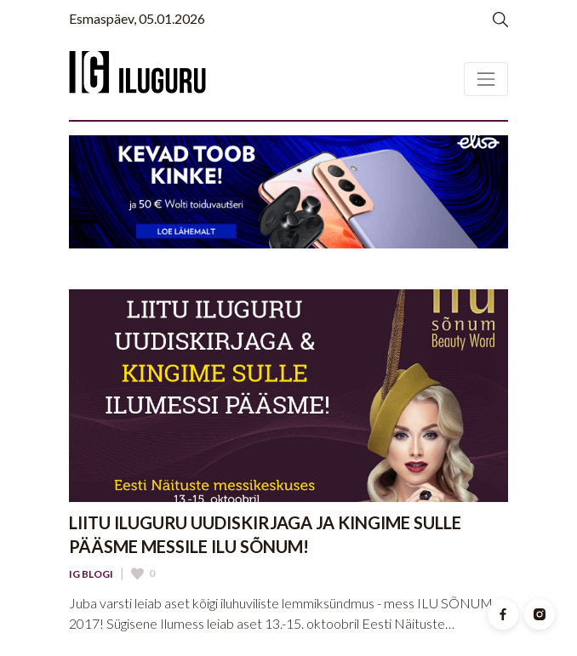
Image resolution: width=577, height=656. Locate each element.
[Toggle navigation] (486, 79)
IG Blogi (91, 574)
